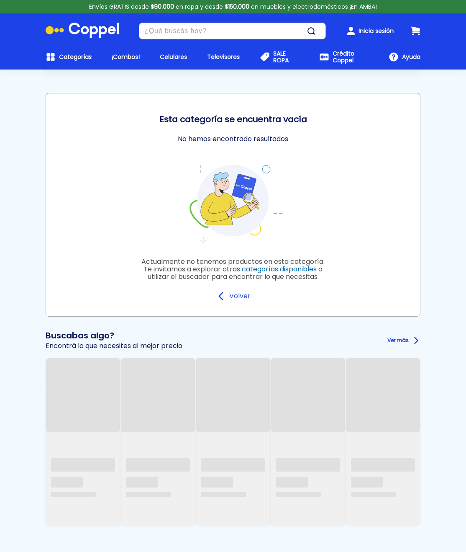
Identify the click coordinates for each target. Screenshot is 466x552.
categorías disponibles (279, 269)
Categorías (75, 57)
